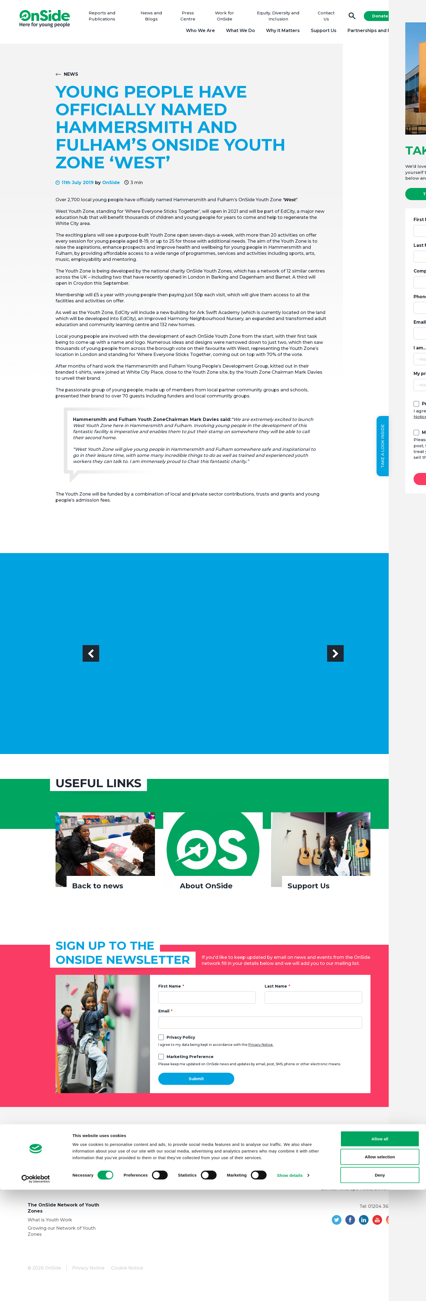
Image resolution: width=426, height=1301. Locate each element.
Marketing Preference (190, 1058)
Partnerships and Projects (374, 31)
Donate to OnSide (138, 1148)
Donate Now (382, 17)
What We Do (237, 31)
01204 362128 (383, 1208)
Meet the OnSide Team (54, 1163)
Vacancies (129, 1171)
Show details (290, 1286)
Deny (380, 1286)
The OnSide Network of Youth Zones (63, 1210)
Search (349, 17)
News (71, 76)
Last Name (276, 988)
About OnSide (206, 888)
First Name (169, 988)
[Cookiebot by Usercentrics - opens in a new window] (36, 1290)
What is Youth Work (50, 1222)
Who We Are (197, 31)
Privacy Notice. (261, 1047)
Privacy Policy (181, 1039)
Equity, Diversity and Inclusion (60, 1171)
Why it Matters (280, 31)
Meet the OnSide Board (54, 1154)
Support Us (320, 31)
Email (163, 1013)
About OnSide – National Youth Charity (64, 1142)
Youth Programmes (50, 1179)
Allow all (380, 1250)
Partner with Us (45, 1187)
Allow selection (380, 1268)
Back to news (97, 888)
